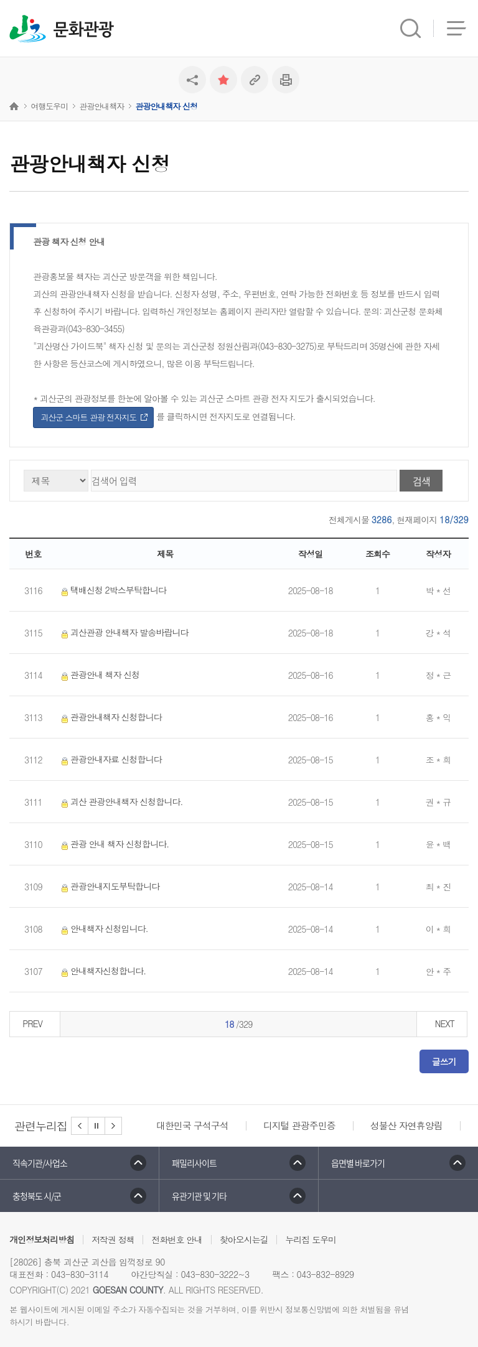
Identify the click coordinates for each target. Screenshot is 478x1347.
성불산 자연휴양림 (406, 1125)
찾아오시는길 (244, 1239)
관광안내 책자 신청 (98, 675)
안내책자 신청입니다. (102, 929)
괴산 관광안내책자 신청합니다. (119, 802)
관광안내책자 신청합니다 (109, 717)
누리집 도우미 (310, 1239)
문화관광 (83, 30)
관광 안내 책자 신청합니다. (113, 844)
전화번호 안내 (176, 1239)
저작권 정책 (112, 1239)
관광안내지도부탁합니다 (108, 886)
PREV (32, 1023)
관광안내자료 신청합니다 (109, 759)
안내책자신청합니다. (101, 971)
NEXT (444, 1023)
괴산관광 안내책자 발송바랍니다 (122, 632)
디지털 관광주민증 (299, 1125)
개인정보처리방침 (41, 1239)
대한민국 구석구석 (192, 1125)
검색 (421, 480)
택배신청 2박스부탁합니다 (111, 590)
